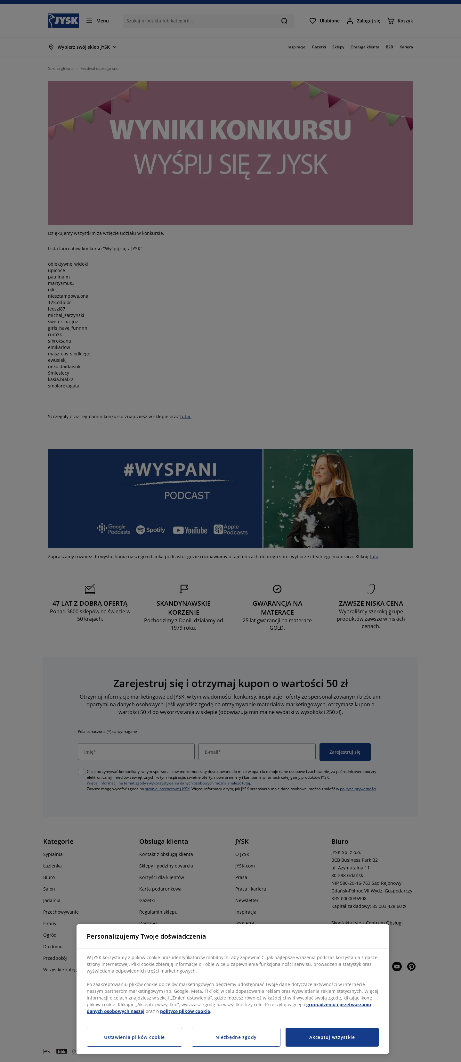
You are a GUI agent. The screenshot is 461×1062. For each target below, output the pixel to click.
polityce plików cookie (185, 1011)
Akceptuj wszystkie (332, 1037)
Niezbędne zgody (236, 1037)
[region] (233, 989)
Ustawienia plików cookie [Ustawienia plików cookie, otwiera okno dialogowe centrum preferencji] (134, 1037)
